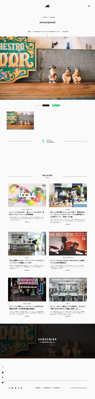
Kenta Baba (52, 17)
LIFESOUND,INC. (75, 391)
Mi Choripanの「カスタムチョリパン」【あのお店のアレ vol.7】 (46, 31)
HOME (29, 31)
